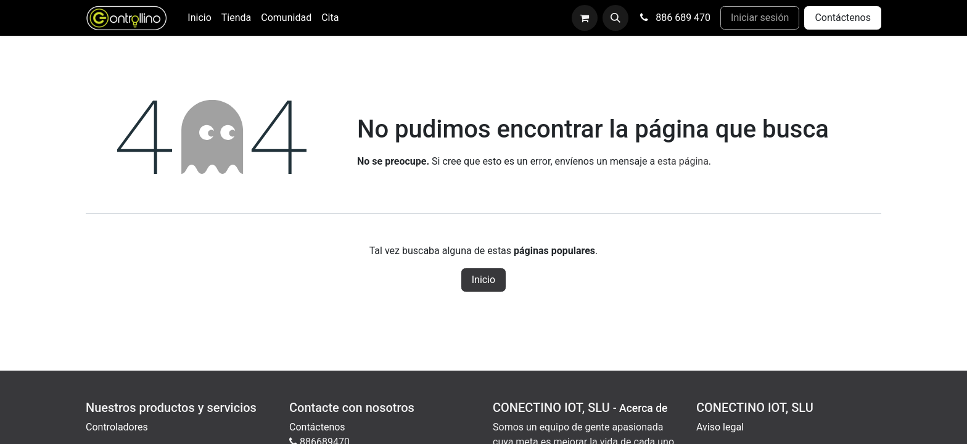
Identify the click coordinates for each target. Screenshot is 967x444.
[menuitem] (199, 18)
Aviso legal (720, 427)
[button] (615, 18)
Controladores (117, 427)
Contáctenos (843, 17)
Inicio (483, 280)
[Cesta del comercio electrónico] (585, 18)
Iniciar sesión (760, 17)
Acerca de (643, 408)
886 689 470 (674, 17)
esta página (683, 161)
